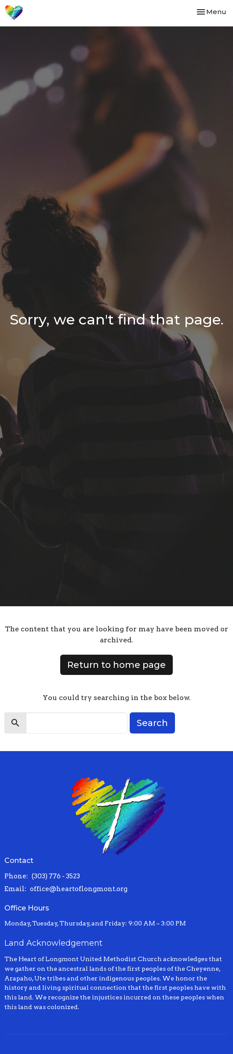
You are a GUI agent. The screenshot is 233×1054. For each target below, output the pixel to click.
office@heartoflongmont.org (78, 889)
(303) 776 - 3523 (56, 876)
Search (152, 723)
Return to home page (116, 665)
